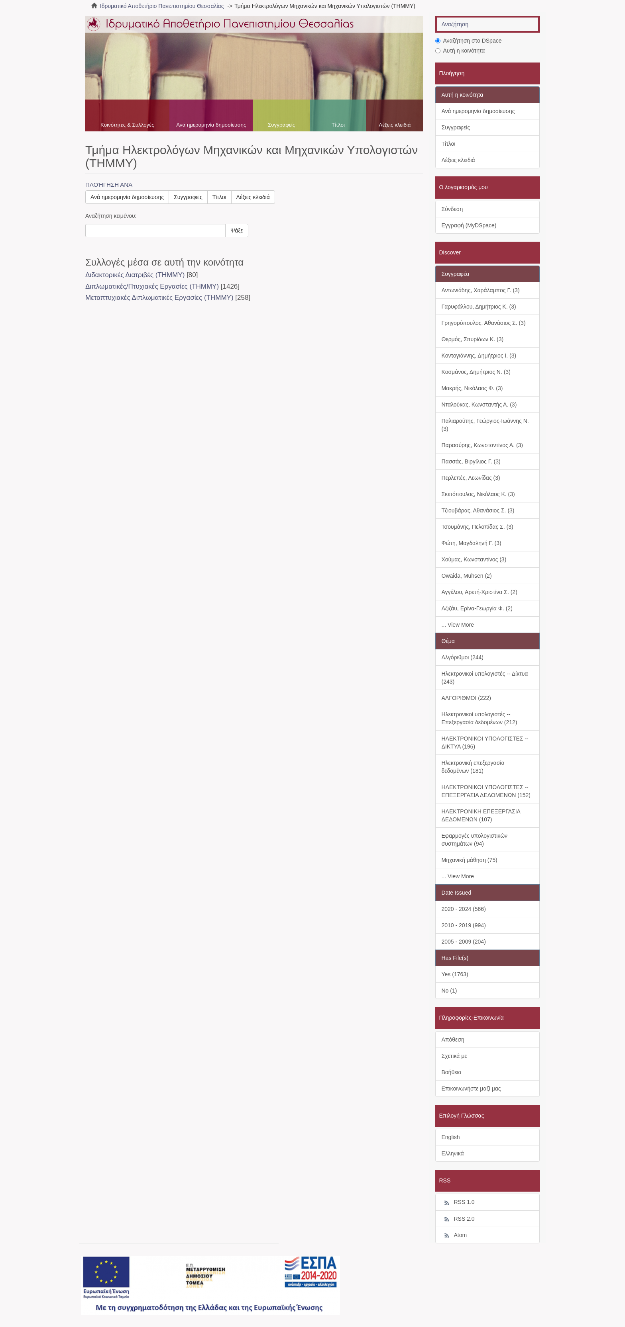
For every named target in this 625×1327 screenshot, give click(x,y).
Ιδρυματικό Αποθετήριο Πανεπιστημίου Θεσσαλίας (162, 6)
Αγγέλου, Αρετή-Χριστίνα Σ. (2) (479, 592)
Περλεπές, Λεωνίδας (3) (471, 478)
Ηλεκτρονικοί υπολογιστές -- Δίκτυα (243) (485, 677)
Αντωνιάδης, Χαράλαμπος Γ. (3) (481, 290)
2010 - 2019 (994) (464, 925)
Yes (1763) (455, 974)
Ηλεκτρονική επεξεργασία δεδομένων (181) (473, 767)
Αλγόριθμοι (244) (463, 657)
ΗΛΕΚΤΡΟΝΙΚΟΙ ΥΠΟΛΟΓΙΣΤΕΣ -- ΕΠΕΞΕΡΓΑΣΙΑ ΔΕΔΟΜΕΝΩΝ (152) (486, 791)
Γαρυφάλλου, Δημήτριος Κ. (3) (479, 306)
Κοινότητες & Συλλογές (127, 125)
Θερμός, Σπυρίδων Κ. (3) (473, 339)
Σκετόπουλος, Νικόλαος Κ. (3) (478, 494)
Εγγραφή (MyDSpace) (469, 225)
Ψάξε (236, 230)
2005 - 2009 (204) (464, 941)
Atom (454, 1235)
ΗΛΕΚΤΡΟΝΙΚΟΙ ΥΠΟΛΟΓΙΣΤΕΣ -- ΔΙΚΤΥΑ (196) (485, 742)
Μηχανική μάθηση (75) (469, 860)
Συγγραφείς (281, 125)
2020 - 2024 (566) (464, 909)
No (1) (449, 990)
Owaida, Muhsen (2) (467, 576)
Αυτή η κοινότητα (460, 50)
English (451, 1137)
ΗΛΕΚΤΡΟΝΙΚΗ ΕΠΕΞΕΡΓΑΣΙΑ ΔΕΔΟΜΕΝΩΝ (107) (481, 815)
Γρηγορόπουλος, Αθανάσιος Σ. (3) (484, 323)
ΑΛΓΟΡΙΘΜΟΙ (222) (466, 698)
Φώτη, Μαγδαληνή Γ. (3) (471, 543)
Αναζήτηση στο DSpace (468, 40)
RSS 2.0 (458, 1219)
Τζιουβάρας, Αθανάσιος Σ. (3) (478, 510)
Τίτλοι (338, 125)
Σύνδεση (452, 209)
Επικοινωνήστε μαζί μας (471, 1088)
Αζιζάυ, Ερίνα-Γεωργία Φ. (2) (477, 608)
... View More (458, 624)
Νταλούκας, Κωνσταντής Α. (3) (479, 404)
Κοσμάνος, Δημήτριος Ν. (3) (476, 372)
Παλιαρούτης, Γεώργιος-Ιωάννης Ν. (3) (485, 425)
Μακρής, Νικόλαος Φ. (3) (472, 388)
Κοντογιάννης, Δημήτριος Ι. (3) (479, 355)
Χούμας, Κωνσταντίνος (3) (474, 559)
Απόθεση (453, 1039)
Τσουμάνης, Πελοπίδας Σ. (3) (477, 527)
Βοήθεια (452, 1072)
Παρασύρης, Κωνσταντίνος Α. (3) (482, 445)
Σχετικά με (454, 1056)
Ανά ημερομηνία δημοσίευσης (211, 125)
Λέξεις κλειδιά (395, 125)
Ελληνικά (453, 1153)
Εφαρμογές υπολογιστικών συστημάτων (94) (475, 840)
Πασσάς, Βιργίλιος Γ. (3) (471, 461)
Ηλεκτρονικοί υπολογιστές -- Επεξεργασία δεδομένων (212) (479, 718)
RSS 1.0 (458, 1202)
